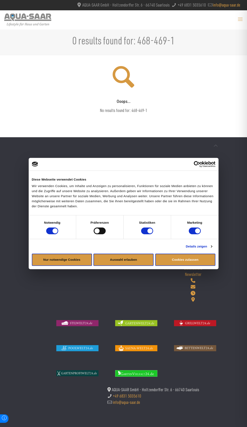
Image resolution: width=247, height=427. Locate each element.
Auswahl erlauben (123, 259)
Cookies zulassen (185, 259)
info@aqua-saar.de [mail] (226, 5)
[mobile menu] (240, 19)
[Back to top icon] (215, 146)
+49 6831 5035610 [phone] (191, 5)
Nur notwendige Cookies (61, 259)
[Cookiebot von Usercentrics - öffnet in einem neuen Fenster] (196, 164)
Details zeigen (196, 246)
